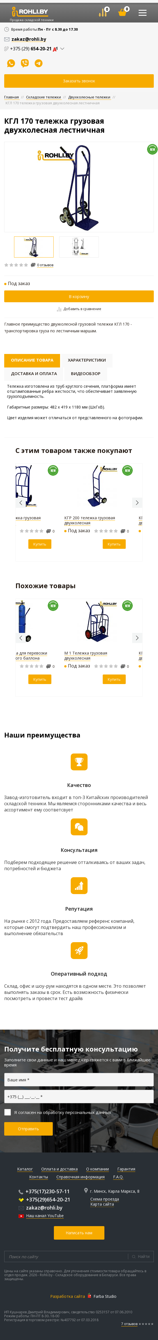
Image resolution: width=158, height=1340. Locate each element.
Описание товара (32, 360)
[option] (79, 187)
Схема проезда (104, 1199)
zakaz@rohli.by (41, 1207)
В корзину (79, 296)
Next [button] (137, 503)
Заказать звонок (79, 81)
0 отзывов (45, 265)
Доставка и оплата (34, 373)
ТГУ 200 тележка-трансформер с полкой (73, 655)
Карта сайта (102, 1204)
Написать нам (79, 1232)
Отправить (28, 1128)
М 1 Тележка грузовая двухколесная (63, 520)
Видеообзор (85, 373)
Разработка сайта (67, 1296)
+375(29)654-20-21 (44, 1199)
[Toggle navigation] (143, 13)
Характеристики (87, 360)
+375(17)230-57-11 (44, 1191)
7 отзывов (129, 1323)
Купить (17, 544)
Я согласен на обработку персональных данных (57, 1112)
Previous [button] (21, 503)
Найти (144, 1256)
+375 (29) (35, 49)
